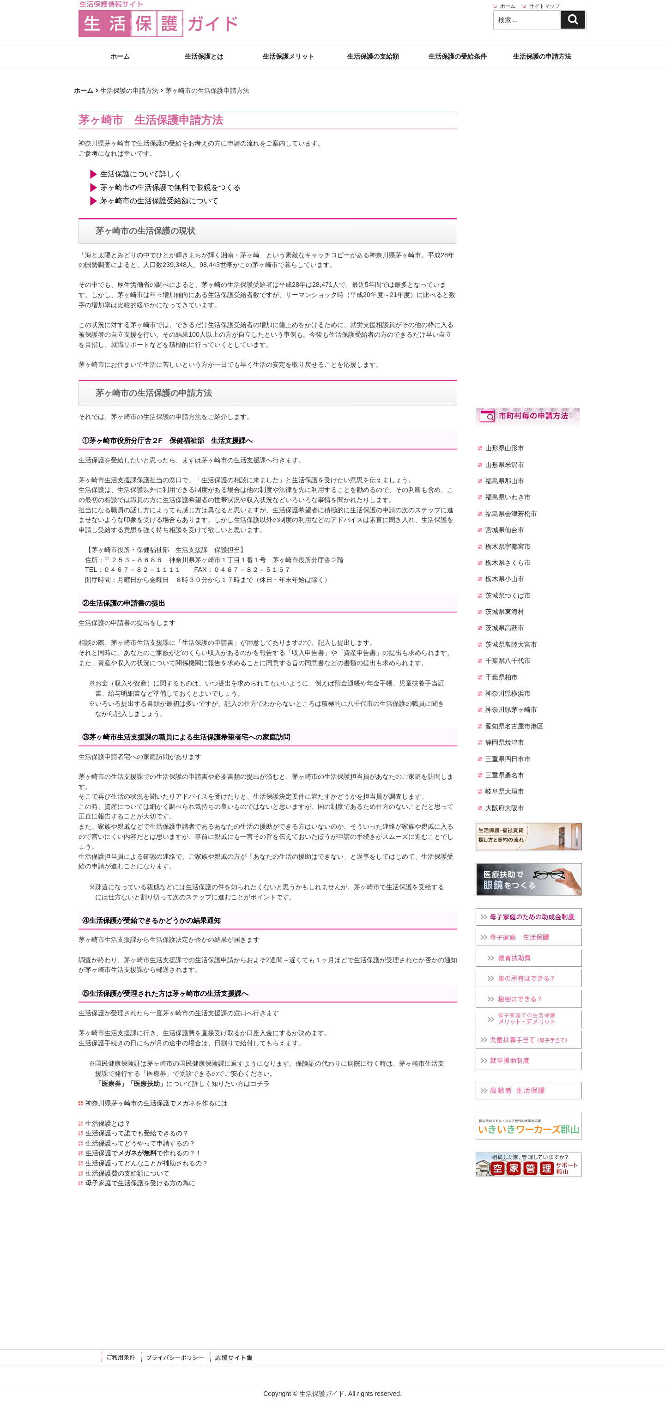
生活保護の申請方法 (542, 56)
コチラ (260, 1083)
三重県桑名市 (504, 775)
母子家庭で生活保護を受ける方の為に (140, 1183)
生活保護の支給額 (373, 56)
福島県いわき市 (508, 497)
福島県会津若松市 (511, 513)
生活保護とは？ (108, 1123)
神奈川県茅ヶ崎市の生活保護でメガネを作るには (156, 1103)
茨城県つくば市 (508, 595)
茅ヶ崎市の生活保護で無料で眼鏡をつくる (170, 187)
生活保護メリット (288, 56)
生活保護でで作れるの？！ (143, 1153)
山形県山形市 (504, 448)
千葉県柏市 (501, 677)
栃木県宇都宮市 (508, 546)
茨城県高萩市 (504, 627)
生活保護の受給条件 (458, 56)
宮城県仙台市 (504, 530)
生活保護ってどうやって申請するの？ (140, 1143)
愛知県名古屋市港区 (514, 726)
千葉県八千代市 (508, 660)
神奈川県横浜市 (508, 693)
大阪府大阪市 (504, 808)
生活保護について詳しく (140, 174)
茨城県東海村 (504, 611)
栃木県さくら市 (508, 562)
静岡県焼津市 (504, 742)
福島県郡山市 (504, 481)
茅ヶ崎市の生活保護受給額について (159, 201)
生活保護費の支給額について (127, 1173)
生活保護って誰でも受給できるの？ (137, 1133)
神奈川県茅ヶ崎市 (511, 709)
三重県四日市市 (508, 759)
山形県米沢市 (504, 464)
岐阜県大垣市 (504, 791)
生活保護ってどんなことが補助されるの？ (146, 1163)
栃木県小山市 (504, 578)
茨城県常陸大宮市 (511, 644)
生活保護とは (204, 56)
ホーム (120, 56)
